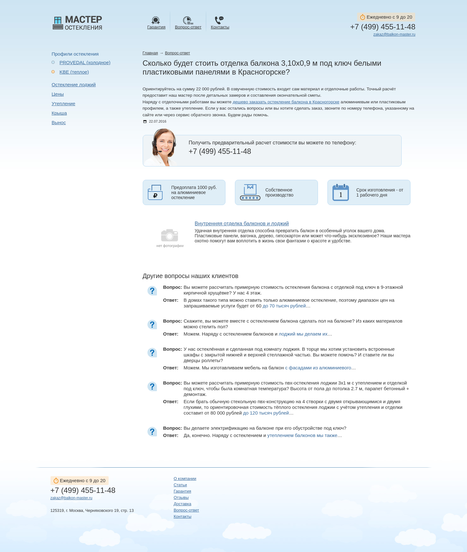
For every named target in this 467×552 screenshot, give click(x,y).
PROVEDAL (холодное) (85, 62)
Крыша (59, 113)
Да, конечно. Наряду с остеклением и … (263, 435)
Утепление (63, 103)
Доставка (182, 503)
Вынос (59, 122)
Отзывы (181, 497)
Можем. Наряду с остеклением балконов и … (258, 334)
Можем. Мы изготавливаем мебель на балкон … (270, 367)
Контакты (182, 516)
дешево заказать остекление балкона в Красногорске (286, 102)
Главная (150, 53)
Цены (58, 94)
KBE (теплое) (74, 72)
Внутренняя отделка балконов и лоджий (242, 223)
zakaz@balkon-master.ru (395, 34)
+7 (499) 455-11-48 (382, 27)
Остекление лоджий (74, 84)
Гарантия (182, 491)
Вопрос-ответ (177, 53)
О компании (185, 478)
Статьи (180, 484)
